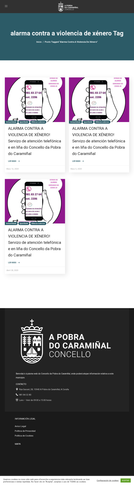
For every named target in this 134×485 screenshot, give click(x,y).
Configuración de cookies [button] (108, 480)
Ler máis (12, 161)
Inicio (39, 42)
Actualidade (11, 122)
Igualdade (24, 122)
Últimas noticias (38, 122)
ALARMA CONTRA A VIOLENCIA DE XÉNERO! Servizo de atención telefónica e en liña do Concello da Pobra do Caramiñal (34, 141)
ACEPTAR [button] (125, 480)
